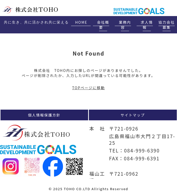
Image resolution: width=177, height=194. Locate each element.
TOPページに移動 (88, 87)
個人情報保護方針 (44, 115)
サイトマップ (133, 115)
